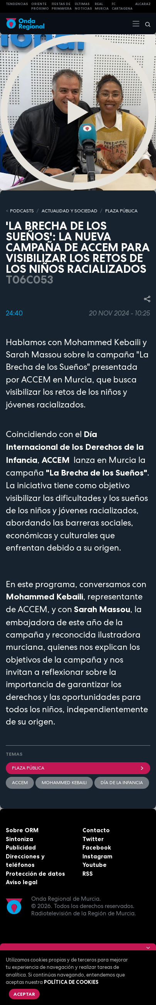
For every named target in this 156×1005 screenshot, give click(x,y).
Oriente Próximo (40, 6)
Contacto (96, 830)
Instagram (97, 856)
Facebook (96, 847)
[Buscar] (145, 23)
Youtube (94, 864)
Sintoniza (19, 839)
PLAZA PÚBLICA (121, 211)
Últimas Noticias (83, 6)
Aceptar (24, 994)
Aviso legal (21, 882)
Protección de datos (35, 873)
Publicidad (21, 847)
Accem (20, 783)
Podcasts (22, 211)
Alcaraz (143, 4)
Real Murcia (102, 6)
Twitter (93, 839)
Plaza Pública (78, 768)
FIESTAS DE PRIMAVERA (62, 6)
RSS (87, 873)
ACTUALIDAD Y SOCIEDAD (69, 211)
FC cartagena (122, 6)
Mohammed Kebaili (64, 783)
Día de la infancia (122, 783)
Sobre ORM (22, 830)
